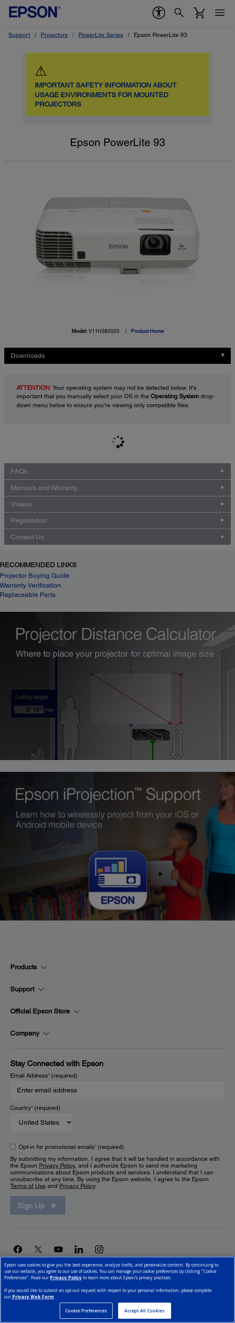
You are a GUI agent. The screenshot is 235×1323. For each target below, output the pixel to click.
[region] (117, 1289)
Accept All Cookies (144, 1311)
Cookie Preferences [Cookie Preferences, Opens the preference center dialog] (86, 1311)
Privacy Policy (66, 1278)
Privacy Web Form (32, 1297)
